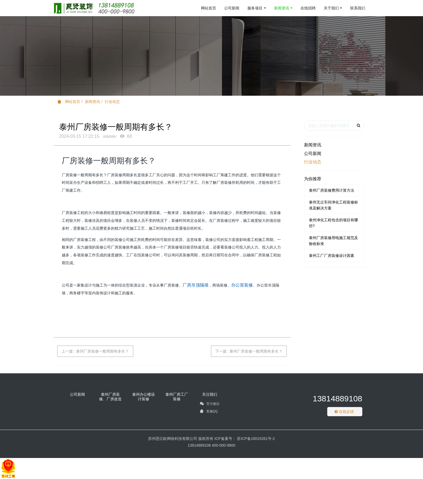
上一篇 (95, 351)
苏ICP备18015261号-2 (255, 438)
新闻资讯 (92, 101)
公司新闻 (312, 153)
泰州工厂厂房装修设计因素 (331, 255)
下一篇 (249, 351)
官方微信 (209, 404)
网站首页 (208, 8)
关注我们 (209, 394)
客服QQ (209, 412)
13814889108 (337, 398)
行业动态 (112, 101)
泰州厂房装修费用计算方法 (331, 190)
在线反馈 (344, 411)
